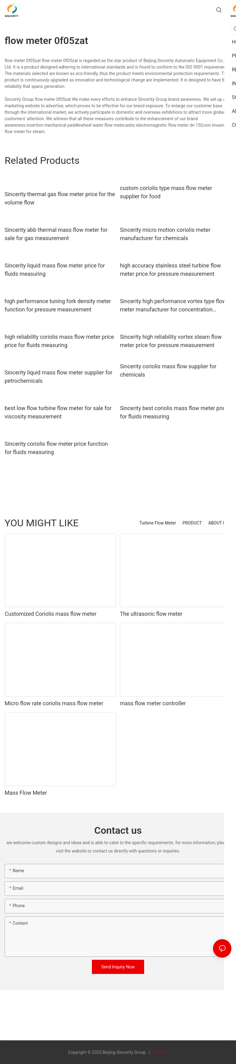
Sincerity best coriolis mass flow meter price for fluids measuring (174, 412)
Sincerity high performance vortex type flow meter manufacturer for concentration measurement (173, 306)
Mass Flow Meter (26, 792)
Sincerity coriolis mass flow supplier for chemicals (168, 370)
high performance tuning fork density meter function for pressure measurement (58, 305)
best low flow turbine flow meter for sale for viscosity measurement (58, 412)
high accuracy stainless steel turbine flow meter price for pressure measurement (170, 269)
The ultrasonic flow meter (151, 614)
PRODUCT (192, 522)
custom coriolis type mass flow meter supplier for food (166, 192)
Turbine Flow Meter (157, 522)
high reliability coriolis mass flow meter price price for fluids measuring (59, 341)
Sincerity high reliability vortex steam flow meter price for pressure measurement (171, 341)
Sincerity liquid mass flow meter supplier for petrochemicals (58, 376)
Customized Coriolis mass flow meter (50, 614)
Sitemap (159, 1052)
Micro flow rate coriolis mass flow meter (54, 703)
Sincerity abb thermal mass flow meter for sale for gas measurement (56, 234)
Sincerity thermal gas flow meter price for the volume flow (60, 198)
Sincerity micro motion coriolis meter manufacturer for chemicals (165, 234)
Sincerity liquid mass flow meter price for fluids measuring (55, 269)
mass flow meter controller (153, 703)
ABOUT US (218, 522)
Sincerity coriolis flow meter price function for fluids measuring (56, 448)
